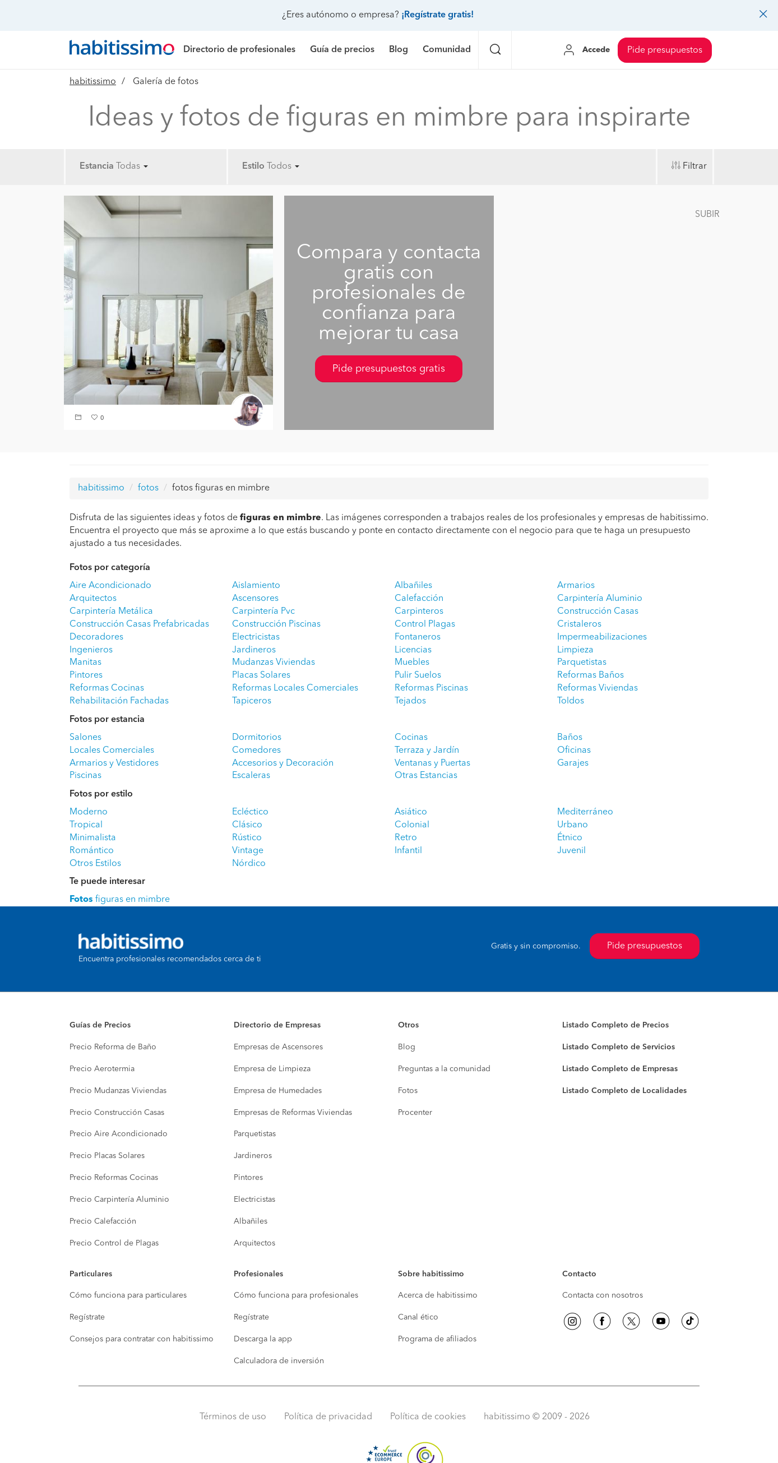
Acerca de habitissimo (438, 1295)
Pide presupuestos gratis (388, 369)
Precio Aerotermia (102, 1069)
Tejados (410, 701)
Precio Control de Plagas (114, 1243)
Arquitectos (93, 598)
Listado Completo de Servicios (618, 1047)
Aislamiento (256, 585)
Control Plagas (425, 624)
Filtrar (695, 166)
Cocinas (411, 737)
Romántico (92, 850)
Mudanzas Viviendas (273, 662)
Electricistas (256, 637)
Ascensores (255, 598)
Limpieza (575, 650)
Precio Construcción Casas (117, 1113)
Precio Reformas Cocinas (114, 1178)
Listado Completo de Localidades (624, 1091)
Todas (132, 166)
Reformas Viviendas (597, 688)
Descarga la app (263, 1339)
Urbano (572, 825)
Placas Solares (261, 675)
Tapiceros (251, 701)
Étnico (569, 838)
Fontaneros (418, 637)
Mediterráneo (585, 812)
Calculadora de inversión (279, 1361)
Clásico (247, 825)
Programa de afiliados (437, 1339)
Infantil (408, 850)
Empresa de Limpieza (272, 1069)
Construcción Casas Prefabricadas (139, 624)
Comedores (256, 750)
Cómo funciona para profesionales (296, 1295)
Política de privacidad (328, 1417)
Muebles (412, 662)
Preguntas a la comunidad (444, 1069)
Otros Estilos (95, 863)
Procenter (415, 1113)
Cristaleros (579, 624)
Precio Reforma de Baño (113, 1047)
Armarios (576, 585)
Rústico (247, 838)
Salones (85, 737)
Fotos (408, 1091)
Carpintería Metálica (111, 611)
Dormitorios (256, 737)
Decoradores (96, 637)
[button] (79, 418)
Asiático (411, 812)
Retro (406, 838)
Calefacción (419, 598)
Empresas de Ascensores (278, 1047)
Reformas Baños (590, 675)
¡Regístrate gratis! (437, 15)
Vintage (247, 850)
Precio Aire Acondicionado (119, 1134)
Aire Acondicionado (110, 585)
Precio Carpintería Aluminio (119, 1199)
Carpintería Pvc (263, 611)
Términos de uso (233, 1417)
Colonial (412, 825)
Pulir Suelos (418, 675)
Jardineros (254, 650)
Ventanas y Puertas (432, 763)
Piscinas (85, 775)
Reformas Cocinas (107, 688)
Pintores (86, 675)
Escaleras (251, 775)
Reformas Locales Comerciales (295, 688)
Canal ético (418, 1317)
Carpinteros (419, 611)
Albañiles (413, 585)
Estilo (253, 166)
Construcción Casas (597, 611)
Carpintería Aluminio (599, 598)
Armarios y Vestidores (114, 763)
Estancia (97, 166)
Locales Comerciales (112, 750)
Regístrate (87, 1317)
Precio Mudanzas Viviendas (118, 1091)
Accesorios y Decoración (283, 763)
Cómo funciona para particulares (128, 1295)
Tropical (86, 825)
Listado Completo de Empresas (620, 1069)
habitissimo (93, 81)
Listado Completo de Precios (615, 1025)
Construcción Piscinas (276, 624)
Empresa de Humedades (278, 1091)
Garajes (573, 763)
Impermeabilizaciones (602, 637)
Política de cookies (428, 1417)
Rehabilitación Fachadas (119, 701)
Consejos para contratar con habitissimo (142, 1339)
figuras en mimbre (120, 899)
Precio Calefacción (103, 1221)
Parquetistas (581, 662)
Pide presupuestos (664, 50)
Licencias (413, 650)
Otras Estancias (426, 775)
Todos (283, 166)
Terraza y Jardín (427, 750)
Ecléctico (250, 812)
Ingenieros (91, 650)
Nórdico (249, 863)
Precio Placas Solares (107, 1156)
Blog (406, 1047)
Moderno (89, 812)
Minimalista (93, 838)
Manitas (85, 662)
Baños (569, 737)
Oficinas (574, 750)
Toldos (570, 701)
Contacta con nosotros (602, 1295)
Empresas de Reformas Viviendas (293, 1113)
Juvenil (571, 850)
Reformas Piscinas (431, 688)
